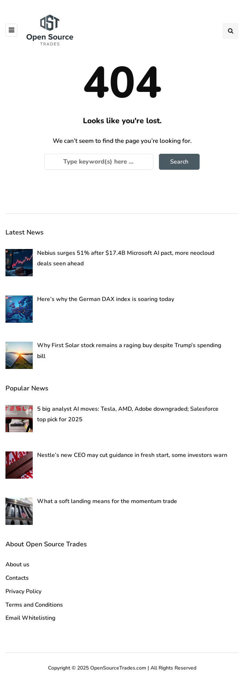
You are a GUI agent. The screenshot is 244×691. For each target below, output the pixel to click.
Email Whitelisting (30, 618)
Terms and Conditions (34, 605)
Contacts (17, 578)
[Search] (98, 162)
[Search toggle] (231, 31)
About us (17, 565)
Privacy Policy (23, 591)
